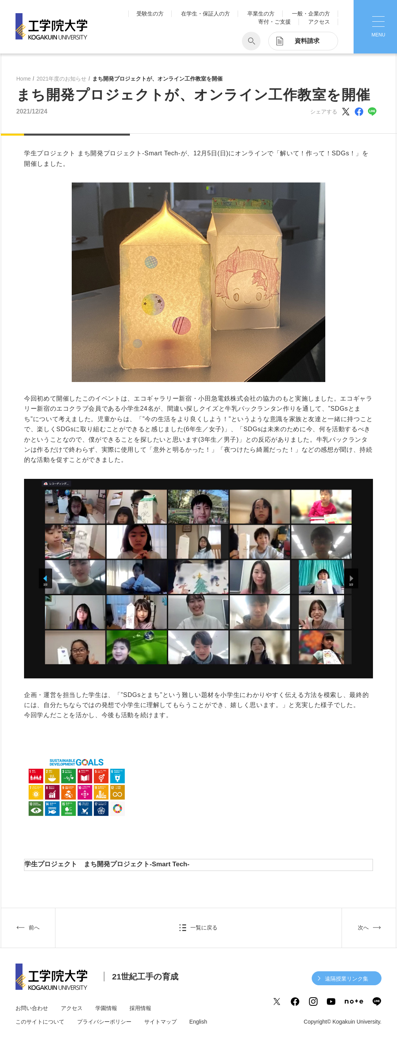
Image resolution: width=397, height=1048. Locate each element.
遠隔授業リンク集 (346, 979)
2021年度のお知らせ (61, 79)
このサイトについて (40, 1022)
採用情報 (140, 1008)
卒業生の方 (260, 13)
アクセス (319, 22)
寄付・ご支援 (274, 22)
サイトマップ (160, 1022)
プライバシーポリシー (104, 1022)
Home (23, 79)
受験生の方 (150, 13)
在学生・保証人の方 (205, 13)
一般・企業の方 (311, 13)
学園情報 (106, 1008)
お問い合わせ (32, 1008)
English (198, 1022)
